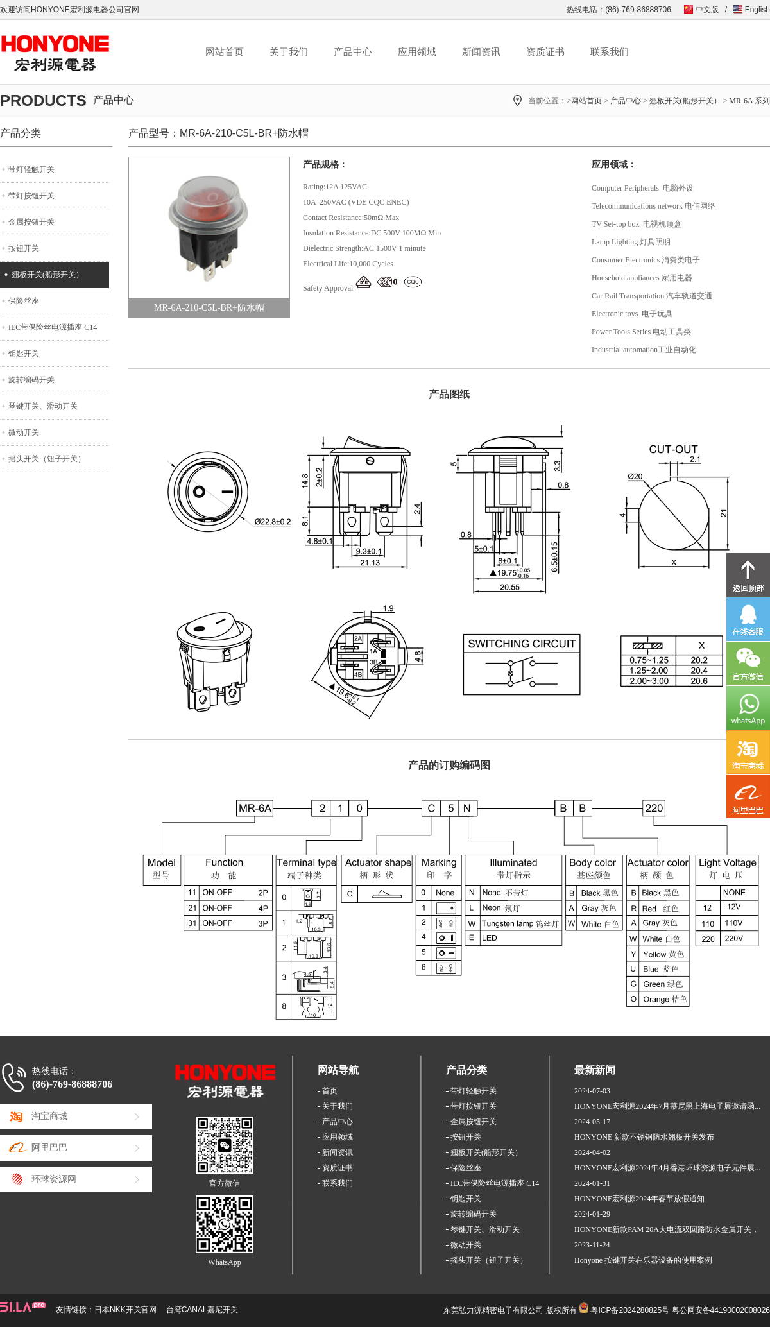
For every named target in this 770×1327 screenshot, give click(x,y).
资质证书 (545, 52)
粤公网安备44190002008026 (721, 1310)
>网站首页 (584, 100)
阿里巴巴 (49, 1147)
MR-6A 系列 (749, 100)
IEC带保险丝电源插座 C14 (52, 327)
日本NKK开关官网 (125, 1309)
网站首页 (224, 52)
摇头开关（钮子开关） (46, 458)
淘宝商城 (49, 1116)
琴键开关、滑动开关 (43, 406)
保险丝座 (23, 300)
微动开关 (23, 432)
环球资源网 (53, 1179)
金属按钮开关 (31, 222)
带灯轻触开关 (31, 169)
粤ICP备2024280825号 (629, 1310)
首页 (330, 1090)
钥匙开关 (23, 353)
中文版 (707, 9)
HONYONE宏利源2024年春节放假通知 (639, 1198)
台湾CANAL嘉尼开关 (202, 1309)
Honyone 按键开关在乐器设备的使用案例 (643, 1260)
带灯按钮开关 (31, 195)
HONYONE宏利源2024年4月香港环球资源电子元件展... (667, 1167)
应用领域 (417, 52)
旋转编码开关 (31, 379)
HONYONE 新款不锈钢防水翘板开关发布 (644, 1137)
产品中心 (353, 52)
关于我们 (289, 52)
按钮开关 (23, 248)
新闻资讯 (481, 52)
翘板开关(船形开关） (685, 100)
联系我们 (609, 52)
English (757, 9)
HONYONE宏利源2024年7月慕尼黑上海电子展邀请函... (667, 1106)
